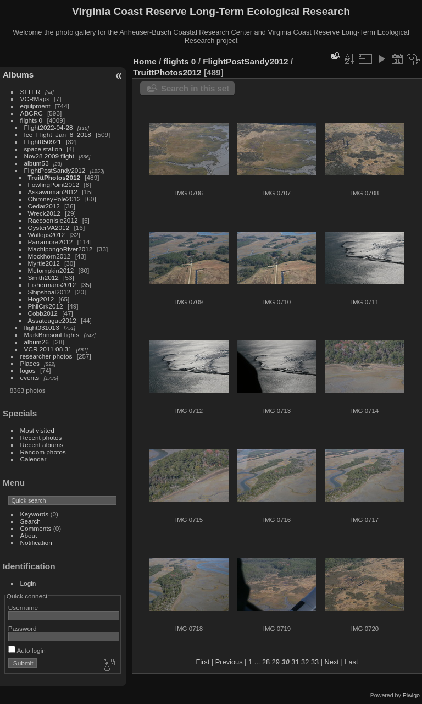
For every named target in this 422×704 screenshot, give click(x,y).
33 (315, 662)
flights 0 (31, 120)
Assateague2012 (52, 320)
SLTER (30, 91)
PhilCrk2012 (45, 306)
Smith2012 (43, 277)
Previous (229, 662)
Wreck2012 (44, 213)
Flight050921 (43, 141)
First (202, 662)
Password (22, 628)
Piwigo (411, 695)
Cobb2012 (43, 313)
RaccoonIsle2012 (53, 220)
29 (276, 662)
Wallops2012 (46, 234)
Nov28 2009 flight (49, 156)
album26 (36, 341)
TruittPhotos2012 (54, 177)
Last (351, 662)
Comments (36, 528)
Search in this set (195, 88)
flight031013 (41, 327)
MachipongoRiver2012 (60, 248)
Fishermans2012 (52, 284)
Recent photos (41, 437)
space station (43, 148)
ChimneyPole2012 (54, 198)
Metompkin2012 (51, 270)
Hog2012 (41, 298)
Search (30, 521)
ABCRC (31, 113)
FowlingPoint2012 (54, 184)
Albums (18, 74)
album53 (36, 163)
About (28, 535)
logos (28, 370)
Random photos (43, 451)
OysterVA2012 (49, 227)
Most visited (37, 430)
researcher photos (46, 356)
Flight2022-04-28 (48, 127)
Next (332, 662)
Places (30, 363)
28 (266, 662)
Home (145, 61)
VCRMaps (35, 98)
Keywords (34, 514)
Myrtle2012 (44, 263)
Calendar (33, 459)
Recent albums (41, 444)
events (30, 377)
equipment (35, 105)
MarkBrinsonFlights (52, 334)
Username (23, 607)
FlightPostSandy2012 (55, 170)
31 (295, 662)
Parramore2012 (50, 241)
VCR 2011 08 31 (48, 349)
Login (28, 583)
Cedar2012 (44, 206)
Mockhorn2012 (49, 256)
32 (305, 662)
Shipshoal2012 (49, 291)
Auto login (27, 650)
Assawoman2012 (52, 191)
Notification (36, 542)
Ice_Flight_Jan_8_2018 (57, 134)
